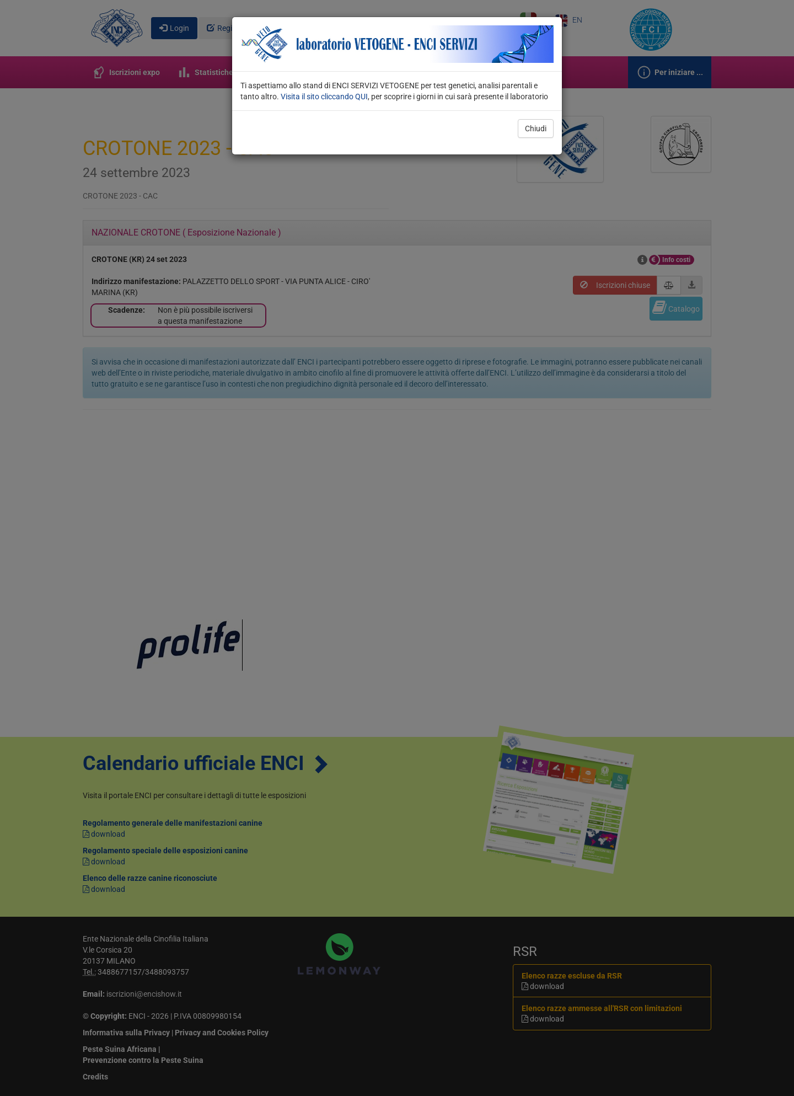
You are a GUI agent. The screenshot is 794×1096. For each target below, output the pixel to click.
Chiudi (535, 128)
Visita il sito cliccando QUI (324, 96)
